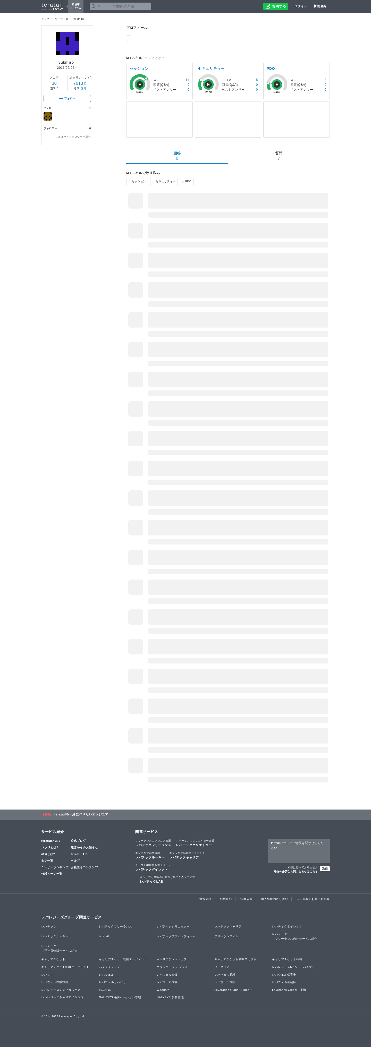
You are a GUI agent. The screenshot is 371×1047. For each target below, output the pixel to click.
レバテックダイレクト (154, 867)
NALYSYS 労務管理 (170, 997)
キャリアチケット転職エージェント (65, 966)
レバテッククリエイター (195, 843)
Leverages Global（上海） (290, 989)
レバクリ (47, 974)
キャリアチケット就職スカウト (235, 959)
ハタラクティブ (109, 966)
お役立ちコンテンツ (84, 867)
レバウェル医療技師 (54, 982)
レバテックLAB (167, 879)
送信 (325, 868)
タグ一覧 (47, 860)
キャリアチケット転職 (287, 959)
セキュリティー (165, 181)
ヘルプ (75, 860)
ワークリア (222, 966)
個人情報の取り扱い (274, 898)
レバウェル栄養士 (169, 982)
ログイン (300, 6)
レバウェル (106, 974)
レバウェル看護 (224, 974)
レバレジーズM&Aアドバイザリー (295, 966)
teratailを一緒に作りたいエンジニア (81, 814)
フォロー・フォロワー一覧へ (73, 136)
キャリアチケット (53, 959)
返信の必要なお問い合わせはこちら (296, 871)
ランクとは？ (154, 58)
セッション (139, 181)
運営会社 (205, 898)
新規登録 (320, 6)
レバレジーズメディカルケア (60, 989)
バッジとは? (49, 847)
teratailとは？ (51, 840)
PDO (188, 181)
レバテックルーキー (150, 855)
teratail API (79, 854)
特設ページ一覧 (51, 873)
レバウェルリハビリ (112, 982)
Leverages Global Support (233, 989)
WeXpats (163, 989)
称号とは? (48, 854)
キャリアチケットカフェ (173, 959)
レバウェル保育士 (284, 974)
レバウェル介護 (167, 974)
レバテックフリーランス (153, 843)
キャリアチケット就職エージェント (123, 959)
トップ (45, 19)
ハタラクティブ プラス (172, 966)
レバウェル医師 (224, 982)
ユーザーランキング (54, 867)
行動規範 (246, 898)
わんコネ (105, 989)
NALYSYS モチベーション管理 (120, 997)
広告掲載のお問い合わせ (313, 898)
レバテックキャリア (187, 855)
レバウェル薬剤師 (284, 982)
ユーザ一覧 (62, 19)
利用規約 (226, 898)
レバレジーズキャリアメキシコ (62, 997)
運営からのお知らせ (84, 847)
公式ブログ (78, 840)
